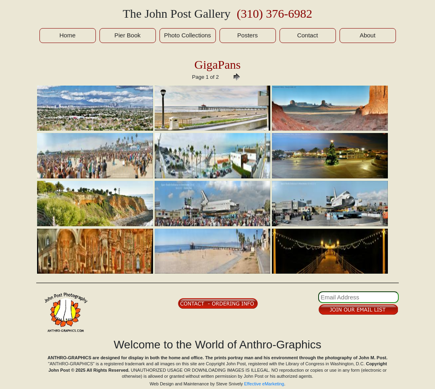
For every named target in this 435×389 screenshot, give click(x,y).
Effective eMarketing (264, 383)
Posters (247, 35)
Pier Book (127, 35)
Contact (307, 35)
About (367, 35)
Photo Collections (187, 35)
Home (67, 35)
